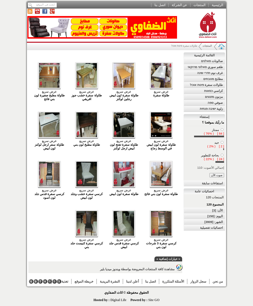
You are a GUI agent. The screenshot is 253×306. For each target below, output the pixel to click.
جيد (216, 142)
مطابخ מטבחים (213, 79)
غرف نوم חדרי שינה (210, 73)
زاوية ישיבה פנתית (211, 108)
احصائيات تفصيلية (211, 227)
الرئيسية (217, 5)
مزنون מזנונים (214, 96)
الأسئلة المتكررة (173, 281)
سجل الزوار (198, 281)
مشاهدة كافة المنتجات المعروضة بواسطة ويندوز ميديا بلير (141, 269)
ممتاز (215, 130)
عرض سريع (161, 91)
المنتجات (199, 5)
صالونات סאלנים (212, 61)
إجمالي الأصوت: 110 (210, 167)
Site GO (154, 300)
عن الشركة (179, 5)
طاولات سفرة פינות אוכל (206, 85)
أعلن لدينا (132, 281)
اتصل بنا (159, 5)
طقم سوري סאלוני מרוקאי (205, 67)
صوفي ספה (215, 102)
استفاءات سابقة (212, 183)
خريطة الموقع (84, 281)
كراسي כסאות (213, 90)
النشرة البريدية (110, 281)
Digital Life (118, 300)
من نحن (218, 281)
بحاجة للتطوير (210, 155)
